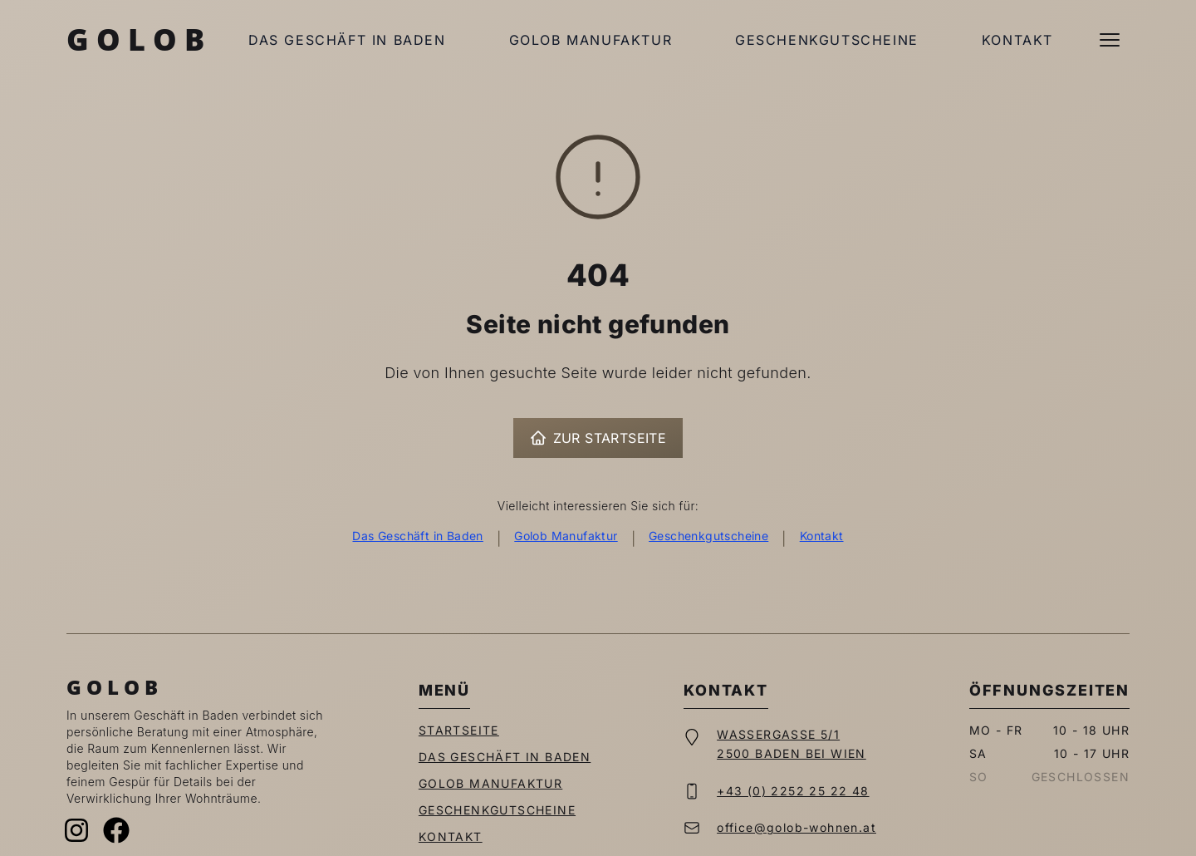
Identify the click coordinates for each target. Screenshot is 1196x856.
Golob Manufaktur (591, 40)
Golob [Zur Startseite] (139, 39)
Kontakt (1017, 40)
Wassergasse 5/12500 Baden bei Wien (791, 743)
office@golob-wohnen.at (796, 827)
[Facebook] (116, 830)
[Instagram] (76, 830)
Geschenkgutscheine (827, 40)
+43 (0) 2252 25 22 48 (793, 791)
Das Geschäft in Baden (347, 40)
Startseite (459, 730)
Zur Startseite (598, 438)
